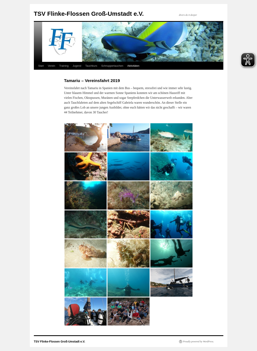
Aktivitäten (133, 65)
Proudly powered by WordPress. (198, 341)
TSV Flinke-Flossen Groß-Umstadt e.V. (89, 13)
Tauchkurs (91, 65)
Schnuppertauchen (112, 65)
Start (41, 65)
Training (64, 65)
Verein (51, 65)
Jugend (77, 65)
